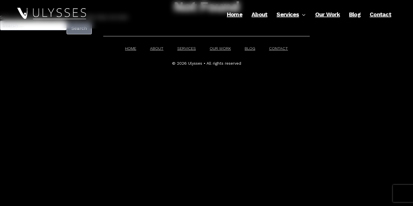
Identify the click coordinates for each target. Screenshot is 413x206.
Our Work (327, 14)
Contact (380, 14)
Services (291, 14)
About (259, 14)
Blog (355, 14)
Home (234, 14)
